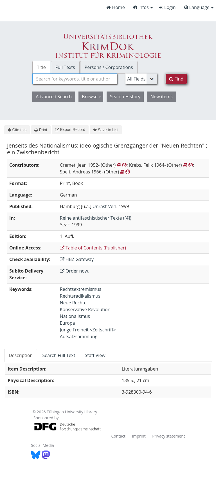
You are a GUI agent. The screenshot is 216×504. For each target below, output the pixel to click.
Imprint (138, 436)
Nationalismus (75, 316)
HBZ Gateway (77, 259)
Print (40, 130)
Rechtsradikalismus (80, 296)
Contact (118, 436)
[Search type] (141, 78)
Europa (67, 323)
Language (198, 7)
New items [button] (161, 96)
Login (167, 7)
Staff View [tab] (95, 355)
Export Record (70, 129)
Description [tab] (21, 355)
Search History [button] (125, 96)
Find (176, 79)
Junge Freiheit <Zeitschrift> (88, 330)
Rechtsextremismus (80, 289)
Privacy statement (168, 436)
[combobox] (74, 78)
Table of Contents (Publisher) (93, 248)
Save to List (105, 130)
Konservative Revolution (85, 309)
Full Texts (65, 67)
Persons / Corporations (109, 67)
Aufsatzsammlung (79, 336)
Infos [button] (143, 7)
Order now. (74, 271)
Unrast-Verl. (105, 206)
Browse (91, 96)
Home (116, 7)
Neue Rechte (73, 303)
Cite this (17, 130)
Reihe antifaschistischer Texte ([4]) (95, 218)
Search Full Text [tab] (58, 355)
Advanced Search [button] (54, 96)
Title (41, 67)
